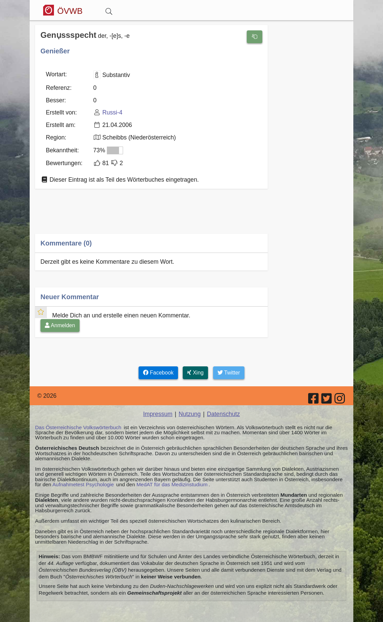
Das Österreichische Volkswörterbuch (78, 427)
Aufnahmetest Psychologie (83, 484)
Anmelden (60, 325)
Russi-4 (112, 112)
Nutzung (190, 414)
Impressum (157, 414)
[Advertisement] (151, 216)
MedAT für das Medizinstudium (172, 484)
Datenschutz (223, 414)
